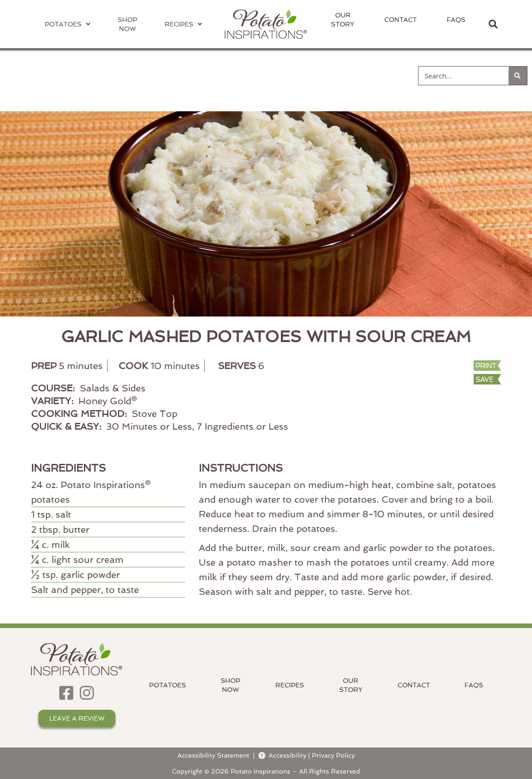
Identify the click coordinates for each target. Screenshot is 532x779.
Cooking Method (161, 75)
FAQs (456, 19)
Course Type (266, 75)
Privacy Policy (333, 755)
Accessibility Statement (213, 755)
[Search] (518, 76)
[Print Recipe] (457, 366)
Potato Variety (50, 75)
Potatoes (167, 685)
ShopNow (230, 685)
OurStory (342, 19)
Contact (400, 19)
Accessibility (282, 755)
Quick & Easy (363, 75)
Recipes (289, 685)
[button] (493, 24)
